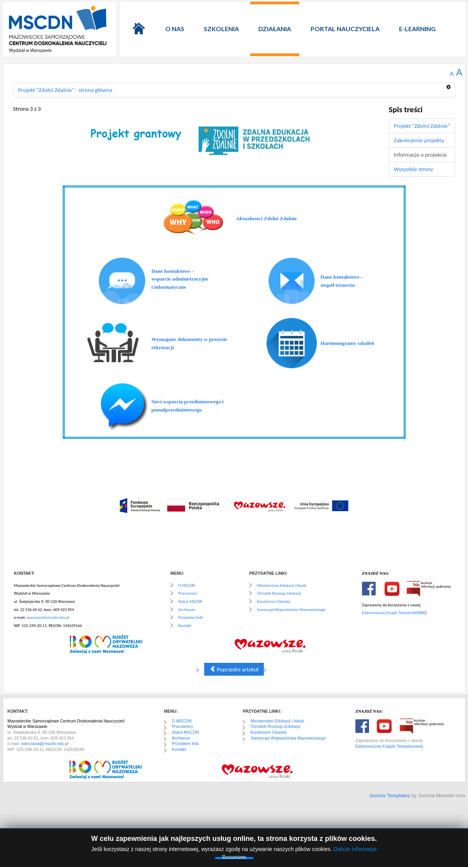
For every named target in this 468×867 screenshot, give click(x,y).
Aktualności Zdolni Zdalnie (266, 218)
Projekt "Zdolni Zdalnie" (422, 125)
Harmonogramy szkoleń (347, 343)
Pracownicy (188, 593)
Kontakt (184, 625)
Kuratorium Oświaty (274, 601)
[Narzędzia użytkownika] (450, 84)
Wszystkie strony (413, 169)
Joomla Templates (389, 795)
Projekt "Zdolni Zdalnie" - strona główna (65, 90)
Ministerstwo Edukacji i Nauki (282, 585)
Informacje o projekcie (420, 154)
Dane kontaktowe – (342, 277)
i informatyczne (168, 287)
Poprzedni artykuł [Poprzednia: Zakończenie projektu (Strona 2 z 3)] (234, 669)
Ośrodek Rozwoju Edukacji (279, 593)
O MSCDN (186, 585)
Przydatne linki (190, 617)
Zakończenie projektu (419, 140)
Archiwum (187, 609)
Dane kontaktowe (170, 271)
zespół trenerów (338, 285)
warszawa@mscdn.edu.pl (47, 617)
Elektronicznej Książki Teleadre (387, 612)
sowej (420, 612)
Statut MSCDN (190, 601)
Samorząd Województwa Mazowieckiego (291, 609)
